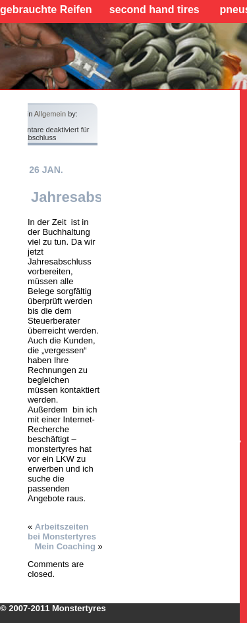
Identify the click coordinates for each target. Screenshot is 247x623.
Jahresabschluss (90, 197)
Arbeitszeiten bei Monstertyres (62, 531)
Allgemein (50, 114)
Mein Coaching (64, 546)
